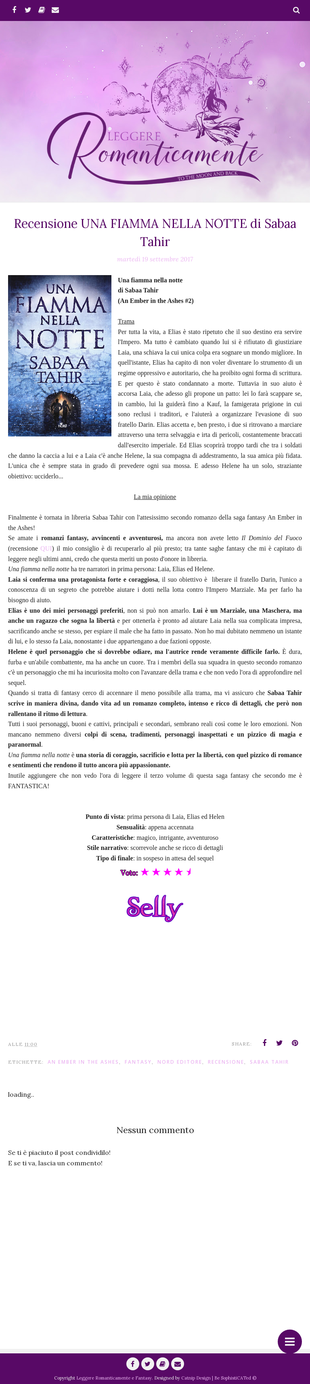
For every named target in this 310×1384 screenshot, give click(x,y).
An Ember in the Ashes (83, 1061)
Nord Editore (179, 1061)
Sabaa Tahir (269, 1061)
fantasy (138, 1061)
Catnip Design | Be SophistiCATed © (218, 1378)
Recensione (226, 1061)
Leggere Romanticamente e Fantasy (114, 1378)
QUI (46, 548)
